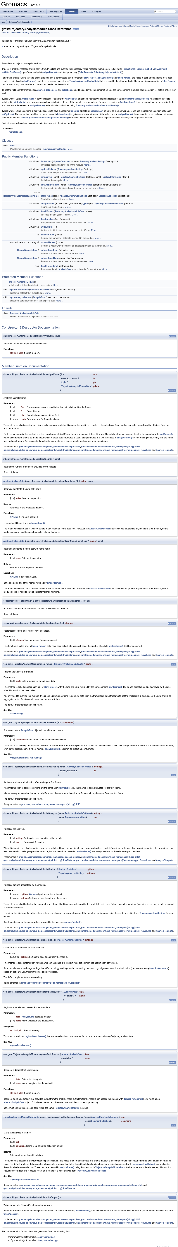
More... (71, 149)
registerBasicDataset (19, 289)
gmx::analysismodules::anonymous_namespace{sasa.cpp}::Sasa (49, 445)
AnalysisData (27, 98)
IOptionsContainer (61, 161)
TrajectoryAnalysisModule (19, 22)
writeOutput (46, 227)
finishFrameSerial (49, 265)
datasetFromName (50, 258)
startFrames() (90, 77)
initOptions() (130, 69)
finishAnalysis (48, 219)
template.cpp (15, 132)
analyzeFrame (47, 203)
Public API (5, 33)
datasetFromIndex (49, 250)
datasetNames (48, 242)
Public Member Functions (139, 26)
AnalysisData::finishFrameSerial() (26, 755)
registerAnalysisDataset (20, 297)
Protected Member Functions (160, 26)
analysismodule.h (46, 1234)
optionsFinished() (145, 69)
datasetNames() (54, 581)
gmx (3, 22)
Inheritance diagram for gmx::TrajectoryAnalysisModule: (29, 46)
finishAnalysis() (101, 72)
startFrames (47, 195)
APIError (14, 516)
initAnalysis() (160, 69)
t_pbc (85, 203)
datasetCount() (37, 521)
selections (67, 90)
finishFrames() (86, 72)
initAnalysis (46, 177)
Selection (75, 111)
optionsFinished (48, 169)
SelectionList (97, 111)
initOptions (46, 161)
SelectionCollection (108, 195)
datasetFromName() (133, 1096)
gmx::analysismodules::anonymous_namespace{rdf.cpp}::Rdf (110, 445)
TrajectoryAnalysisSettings (93, 161)
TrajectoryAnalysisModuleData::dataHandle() (97, 105)
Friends (174, 26)
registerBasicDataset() (36, 1033)
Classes (126, 26)
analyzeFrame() (49, 72)
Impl (12, 145)
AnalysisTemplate (164, 449)
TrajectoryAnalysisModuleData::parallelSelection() (45, 117)
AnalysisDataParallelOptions (73, 195)
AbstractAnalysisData (27, 250)
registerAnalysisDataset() (136, 98)
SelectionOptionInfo (158, 966)
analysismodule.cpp (48, 1237)
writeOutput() (116, 72)
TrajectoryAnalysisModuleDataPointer (21, 195)
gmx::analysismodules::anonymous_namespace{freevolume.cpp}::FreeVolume (113, 449)
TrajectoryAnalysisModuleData (84, 81)
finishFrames (47, 211)
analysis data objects (47, 90)
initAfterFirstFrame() (12, 72)
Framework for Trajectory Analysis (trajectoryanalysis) (30, 33)
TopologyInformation (111, 177)
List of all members (115, 26)
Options (33, 892)
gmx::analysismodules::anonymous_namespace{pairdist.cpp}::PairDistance (39, 449)
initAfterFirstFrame (50, 184)
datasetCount (47, 234)
